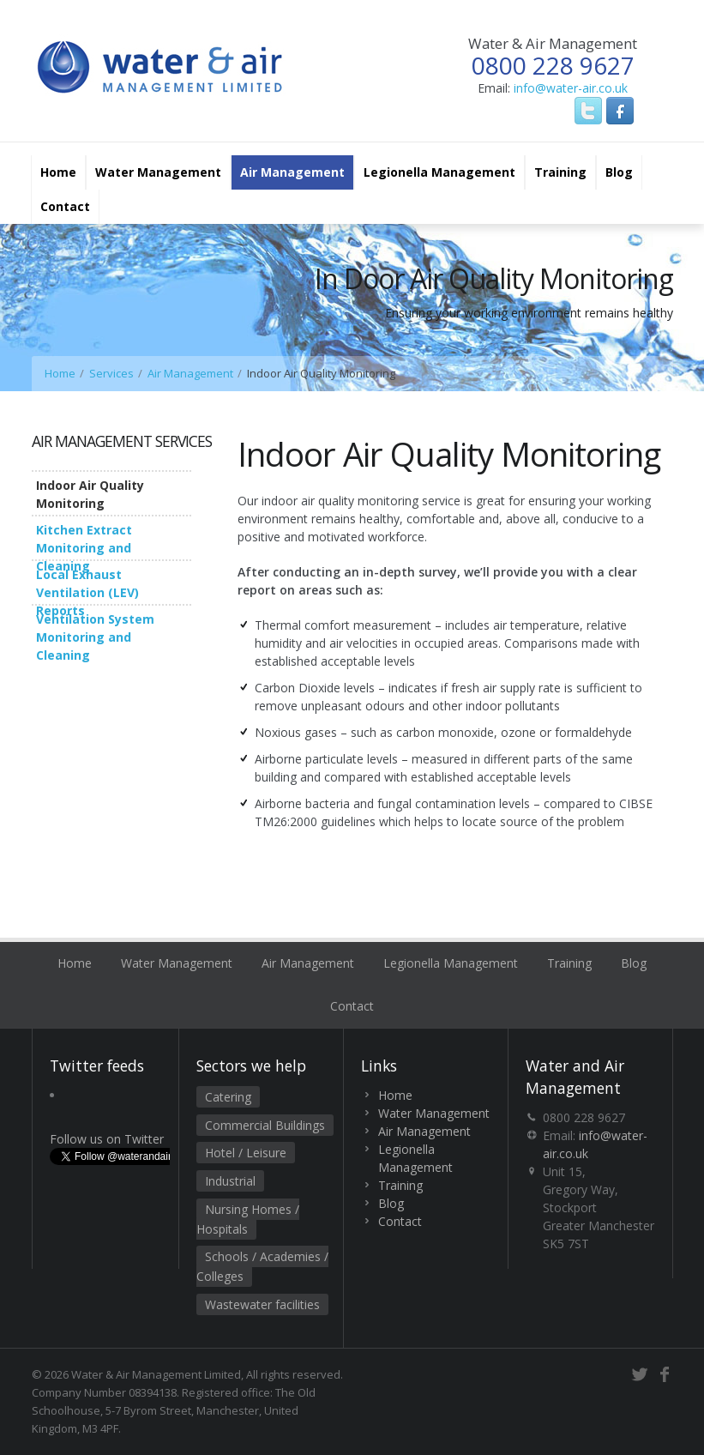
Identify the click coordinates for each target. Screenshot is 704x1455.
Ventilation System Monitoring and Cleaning (95, 637)
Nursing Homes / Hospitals (247, 1219)
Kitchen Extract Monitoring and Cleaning (84, 548)
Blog (619, 172)
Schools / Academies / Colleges (262, 1266)
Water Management (158, 172)
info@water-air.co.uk (571, 88)
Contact (65, 206)
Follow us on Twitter (107, 1139)
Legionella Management (439, 172)
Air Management (292, 172)
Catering (228, 1097)
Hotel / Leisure (245, 1152)
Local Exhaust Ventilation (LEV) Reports (87, 592)
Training (560, 172)
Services (111, 373)
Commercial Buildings (265, 1125)
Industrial (230, 1181)
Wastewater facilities (262, 1304)
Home (58, 172)
